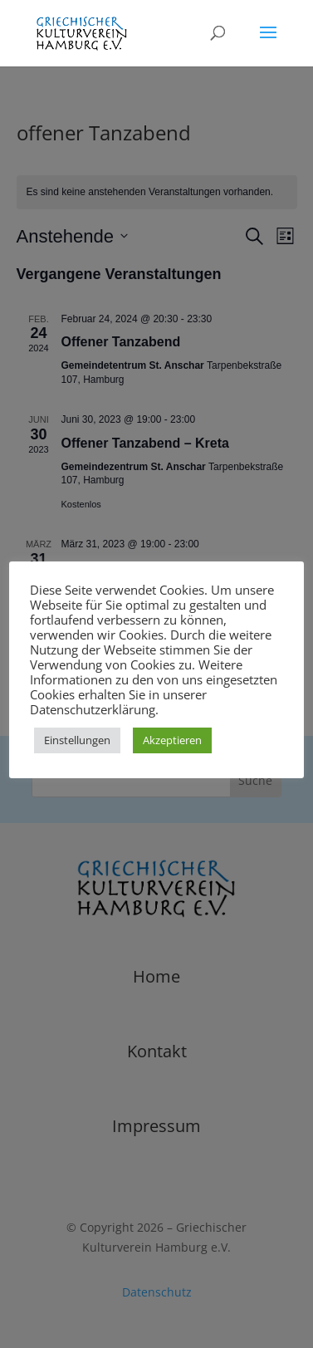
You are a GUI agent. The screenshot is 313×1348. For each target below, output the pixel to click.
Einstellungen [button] (77, 740)
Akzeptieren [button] (172, 740)
